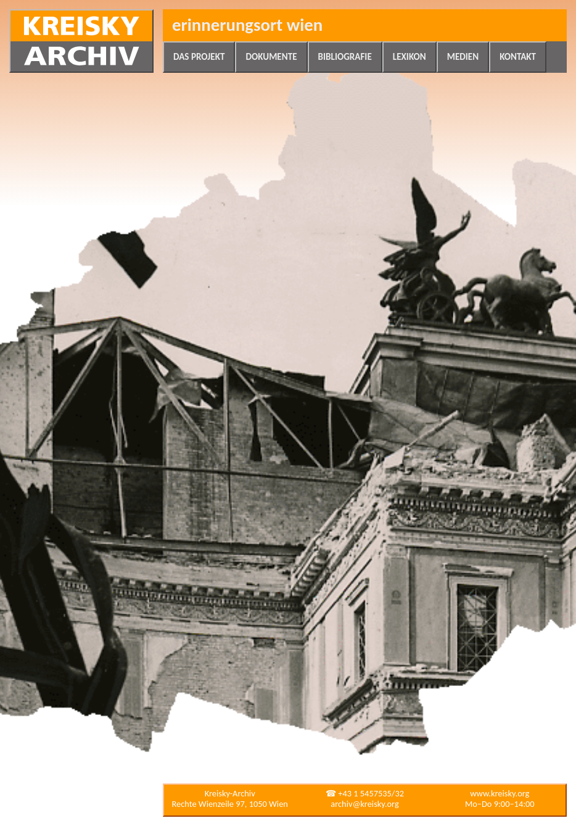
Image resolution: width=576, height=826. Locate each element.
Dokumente (271, 56)
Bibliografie (345, 56)
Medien (463, 56)
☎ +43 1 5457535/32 (365, 793)
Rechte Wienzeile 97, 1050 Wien (230, 803)
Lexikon (409, 56)
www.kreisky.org (499, 793)
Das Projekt (198, 56)
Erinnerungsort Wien (247, 25)
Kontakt (518, 56)
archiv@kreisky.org (364, 803)
